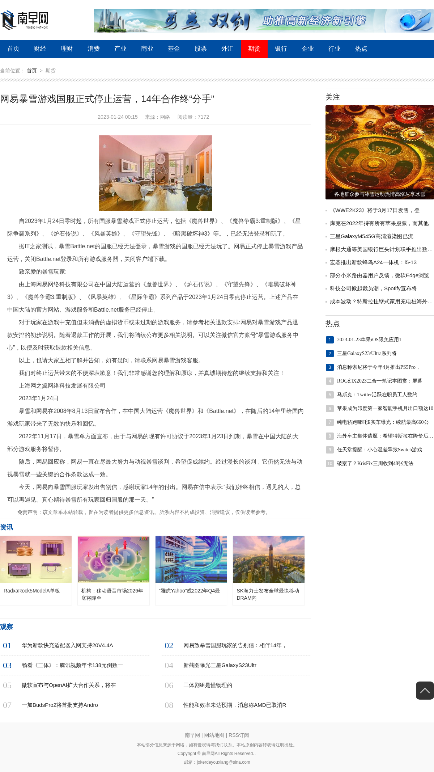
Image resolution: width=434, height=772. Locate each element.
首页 (13, 48)
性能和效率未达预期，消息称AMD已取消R (234, 705)
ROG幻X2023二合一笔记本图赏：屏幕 (379, 381)
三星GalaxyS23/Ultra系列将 (367, 353)
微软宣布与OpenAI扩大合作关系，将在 (69, 685)
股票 (201, 48)
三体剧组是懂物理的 (207, 685)
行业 (334, 48)
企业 (308, 48)
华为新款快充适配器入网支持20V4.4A (67, 645)
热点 (361, 48)
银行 (281, 48)
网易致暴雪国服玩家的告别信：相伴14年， (235, 645)
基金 (174, 48)
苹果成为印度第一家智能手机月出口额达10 (385, 408)
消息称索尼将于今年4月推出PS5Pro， (379, 367)
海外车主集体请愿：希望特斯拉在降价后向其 (385, 436)
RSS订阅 (239, 735)
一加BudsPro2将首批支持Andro (60, 705)
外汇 (227, 48)
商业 (147, 48)
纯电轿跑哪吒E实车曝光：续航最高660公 (383, 422)
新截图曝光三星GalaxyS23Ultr (219, 665)
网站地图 (214, 735)
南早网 (192, 735)
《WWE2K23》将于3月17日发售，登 (375, 210)
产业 (120, 48)
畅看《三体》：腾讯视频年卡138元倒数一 (72, 665)
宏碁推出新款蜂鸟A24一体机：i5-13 (373, 262)
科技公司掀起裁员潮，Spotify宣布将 (373, 288)
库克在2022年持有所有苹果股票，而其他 (379, 223)
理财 (67, 48)
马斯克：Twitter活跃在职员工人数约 (377, 394)
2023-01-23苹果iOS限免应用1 (369, 339)
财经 (40, 48)
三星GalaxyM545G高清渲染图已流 (371, 236)
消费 (94, 48)
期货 (254, 48)
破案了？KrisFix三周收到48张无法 (375, 463)
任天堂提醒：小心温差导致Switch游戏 (379, 449)
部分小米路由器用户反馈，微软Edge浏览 (379, 275)
